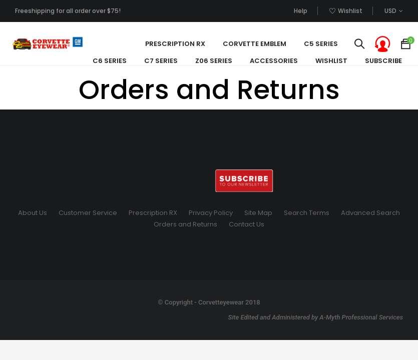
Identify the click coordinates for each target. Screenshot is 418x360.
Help (300, 10)
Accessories (274, 61)
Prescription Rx (175, 43)
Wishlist (331, 61)
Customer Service (88, 213)
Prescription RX (153, 213)
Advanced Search (370, 213)
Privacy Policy (211, 213)
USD (390, 10)
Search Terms (306, 213)
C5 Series (321, 43)
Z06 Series (213, 61)
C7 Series (161, 61)
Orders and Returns (185, 224)
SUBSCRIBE (383, 61)
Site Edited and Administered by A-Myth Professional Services (315, 317)
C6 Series (110, 61)
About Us (32, 213)
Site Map (258, 213)
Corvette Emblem (254, 43)
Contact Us (246, 224)
